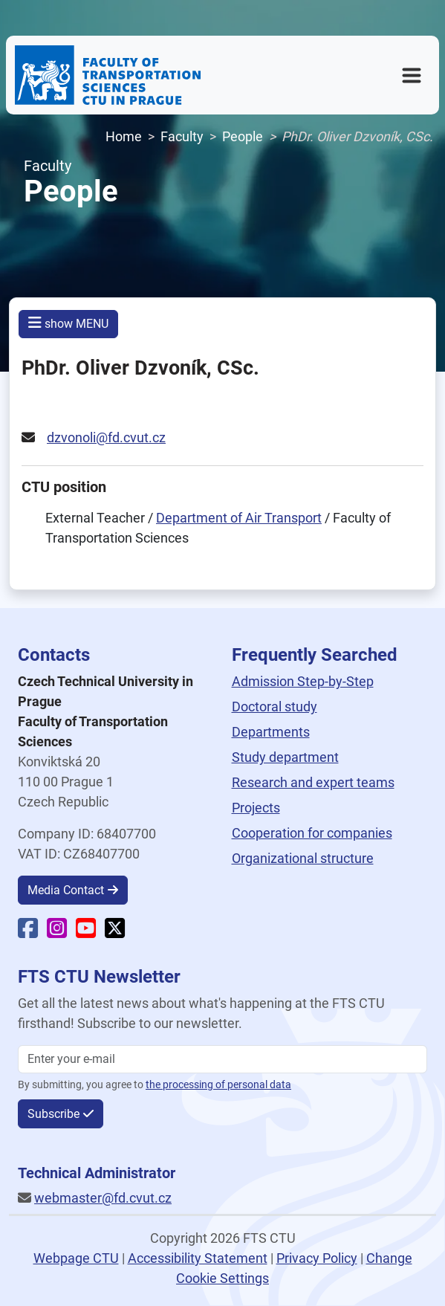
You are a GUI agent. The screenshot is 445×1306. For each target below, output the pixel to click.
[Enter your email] (222, 1059)
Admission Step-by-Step (303, 681)
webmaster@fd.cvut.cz (103, 1198)
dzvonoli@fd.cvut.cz (106, 437)
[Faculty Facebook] (28, 932)
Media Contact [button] (65, 890)
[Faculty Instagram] (57, 932)
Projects (256, 807)
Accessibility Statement (197, 1258)
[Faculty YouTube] (86, 932)
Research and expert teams (313, 782)
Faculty (182, 136)
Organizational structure (303, 858)
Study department (285, 757)
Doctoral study (274, 706)
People (242, 136)
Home (123, 136)
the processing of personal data (218, 1085)
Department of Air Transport (239, 518)
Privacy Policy (316, 1258)
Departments (271, 732)
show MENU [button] (68, 323)
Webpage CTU (76, 1258)
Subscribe (53, 1114)
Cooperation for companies (312, 833)
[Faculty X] (115, 932)
